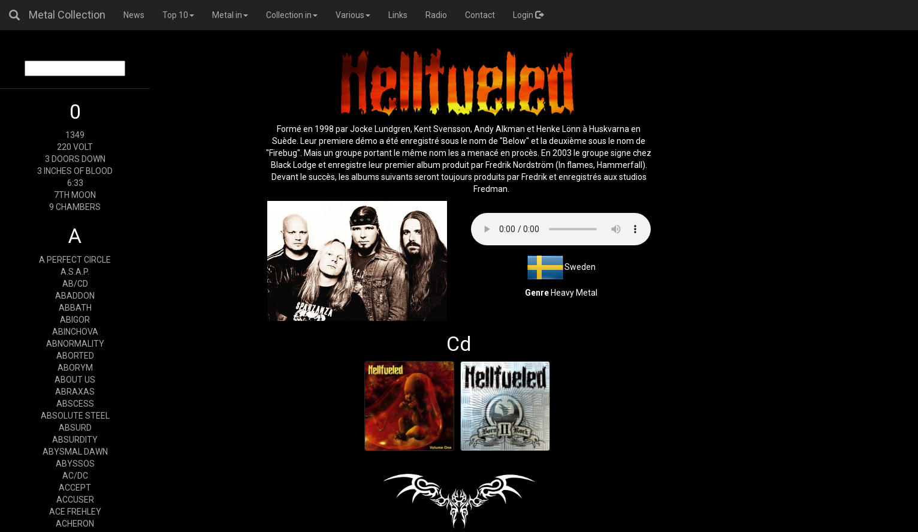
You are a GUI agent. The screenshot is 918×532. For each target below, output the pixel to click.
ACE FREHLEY (75, 511)
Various (353, 15)
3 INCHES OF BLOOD (75, 171)
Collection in (292, 15)
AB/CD (75, 283)
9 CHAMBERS (75, 207)
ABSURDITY (75, 439)
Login (528, 15)
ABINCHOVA (75, 331)
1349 (74, 135)
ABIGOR (75, 319)
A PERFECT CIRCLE (75, 260)
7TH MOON (75, 195)
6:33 (75, 183)
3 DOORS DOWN (75, 159)
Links (397, 15)
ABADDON (75, 295)
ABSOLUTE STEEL (75, 415)
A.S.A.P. (75, 271)
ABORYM (75, 367)
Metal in (230, 15)
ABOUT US (75, 379)
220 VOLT (75, 147)
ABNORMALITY (75, 343)
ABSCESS (75, 403)
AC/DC (75, 475)
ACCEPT (75, 487)
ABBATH (75, 307)
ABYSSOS (75, 463)
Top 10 (178, 15)
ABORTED (75, 355)
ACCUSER (75, 499)
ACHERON (75, 523)
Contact (480, 15)
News (133, 15)
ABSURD (75, 427)
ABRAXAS (75, 391)
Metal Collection (67, 14)
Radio (436, 15)
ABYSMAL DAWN (75, 451)
